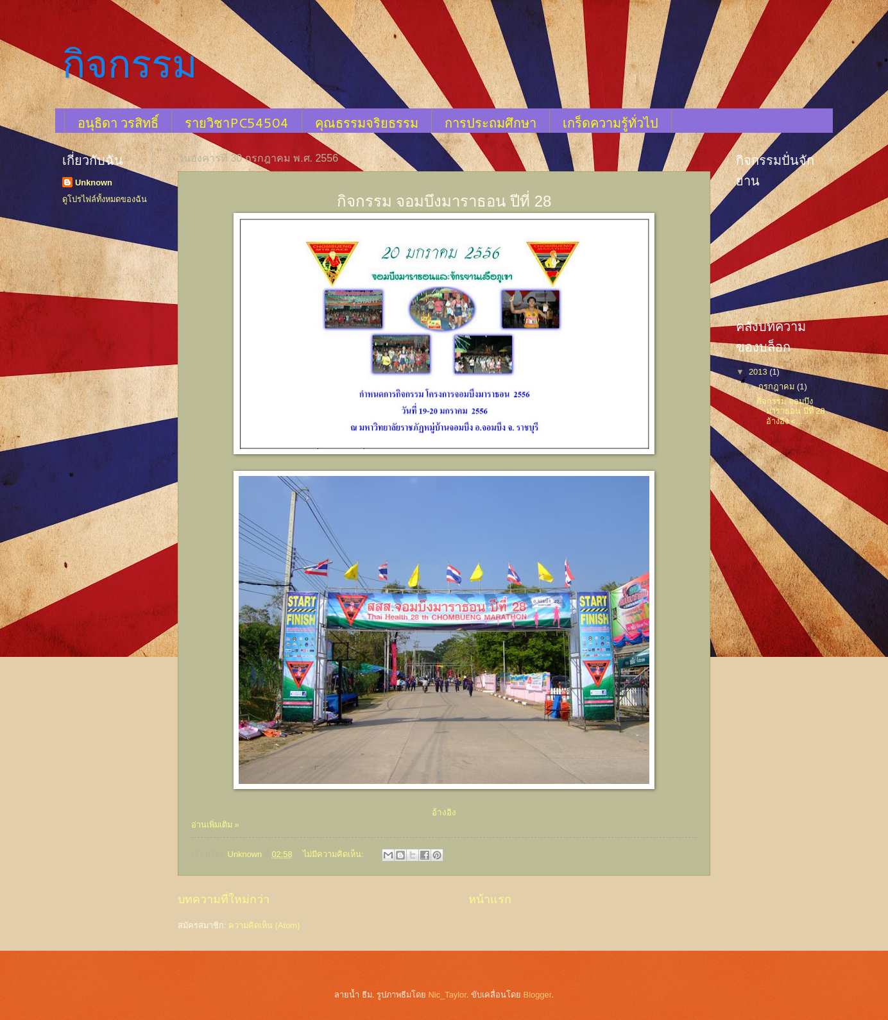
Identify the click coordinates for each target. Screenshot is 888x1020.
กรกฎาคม (777, 386)
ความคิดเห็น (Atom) (264, 925)
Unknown (93, 182)
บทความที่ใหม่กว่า (223, 899)
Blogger (538, 994)
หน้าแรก (489, 899)
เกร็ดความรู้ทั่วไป (610, 123)
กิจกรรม (130, 65)
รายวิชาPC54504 (237, 123)
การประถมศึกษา (490, 123)
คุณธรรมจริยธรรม (366, 123)
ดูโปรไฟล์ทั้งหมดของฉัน (104, 199)
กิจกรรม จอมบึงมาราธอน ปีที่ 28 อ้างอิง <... (790, 411)
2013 (759, 372)
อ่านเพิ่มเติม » (215, 824)
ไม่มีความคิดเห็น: (334, 854)
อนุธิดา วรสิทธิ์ (118, 123)
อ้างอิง (444, 812)
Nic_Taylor (447, 994)
